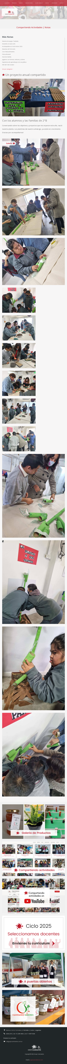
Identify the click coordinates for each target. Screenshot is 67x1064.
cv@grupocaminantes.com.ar (14, 1041)
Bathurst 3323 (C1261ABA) (13, 1030)
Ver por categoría (7, 69)
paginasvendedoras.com (36, 1060)
